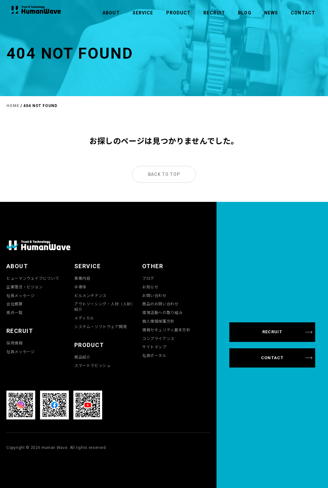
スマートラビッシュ (92, 365)
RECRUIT (214, 12)
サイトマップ (154, 346)
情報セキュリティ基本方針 (166, 329)
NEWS (271, 12)
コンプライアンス (158, 338)
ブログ (148, 278)
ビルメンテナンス (90, 295)
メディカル (84, 317)
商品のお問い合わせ (160, 303)
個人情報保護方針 (158, 321)
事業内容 (82, 278)
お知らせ (150, 286)
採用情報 (14, 342)
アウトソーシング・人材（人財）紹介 (104, 306)
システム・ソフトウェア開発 (100, 326)
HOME (12, 105)
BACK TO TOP (164, 174)
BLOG (244, 12)
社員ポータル (154, 355)
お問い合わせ (154, 295)
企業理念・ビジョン (24, 286)
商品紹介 (82, 357)
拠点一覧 (14, 312)
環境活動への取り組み (162, 312)
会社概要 (14, 303)
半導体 (80, 286)
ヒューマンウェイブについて (32, 278)
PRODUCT (178, 12)
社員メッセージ (20, 351)
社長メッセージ (20, 295)
